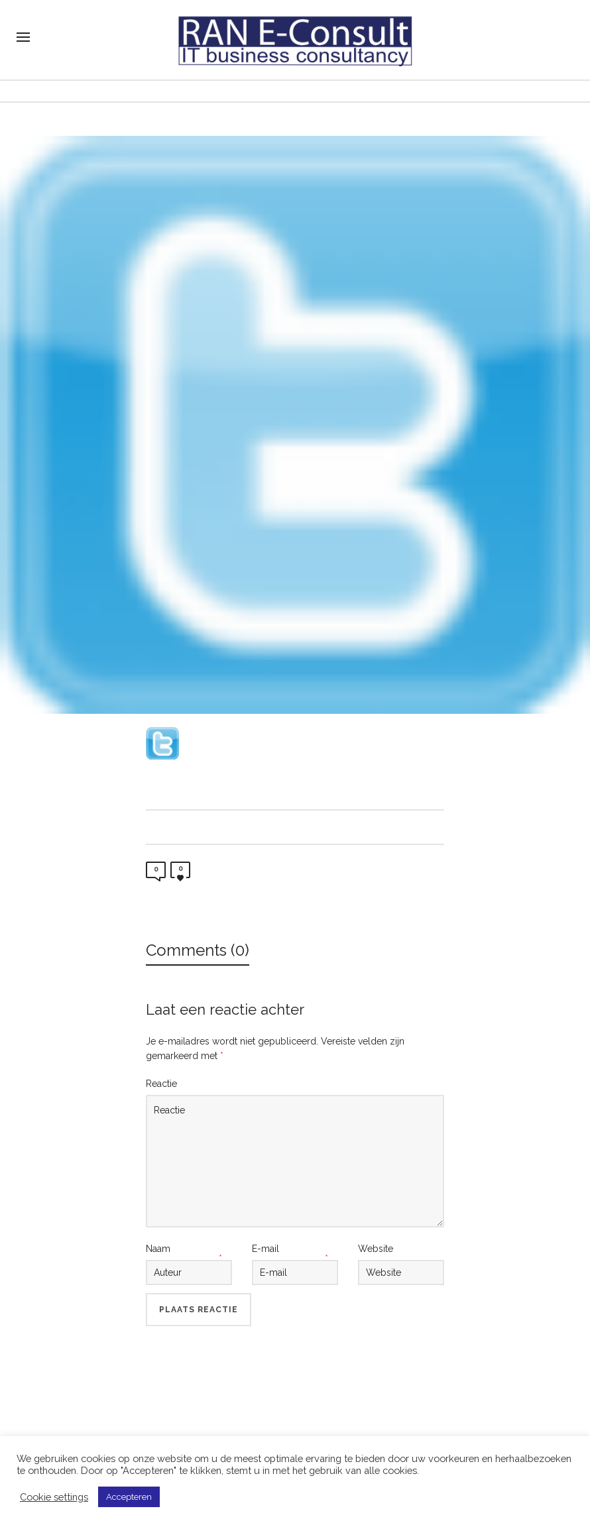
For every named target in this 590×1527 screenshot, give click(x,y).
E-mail (265, 1248)
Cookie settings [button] (54, 1496)
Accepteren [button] (129, 1497)
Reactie (161, 1083)
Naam (158, 1248)
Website (375, 1248)
